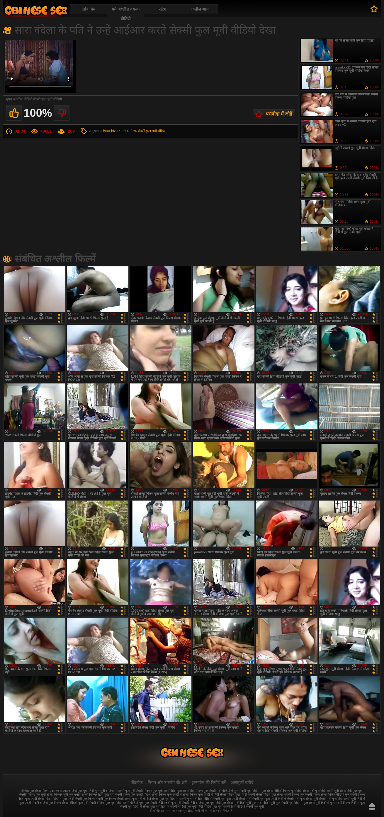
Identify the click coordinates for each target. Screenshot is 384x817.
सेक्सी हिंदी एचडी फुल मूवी (165, 802)
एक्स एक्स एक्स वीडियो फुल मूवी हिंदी (72, 790)
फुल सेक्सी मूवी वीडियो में (218, 790)
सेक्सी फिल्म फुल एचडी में (167, 794)
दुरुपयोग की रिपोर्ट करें (209, 782)
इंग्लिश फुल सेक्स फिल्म (35, 790)
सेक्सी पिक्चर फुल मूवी (32, 794)
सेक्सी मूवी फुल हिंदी (331, 798)
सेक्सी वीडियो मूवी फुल (136, 802)
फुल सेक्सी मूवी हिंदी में (247, 790)
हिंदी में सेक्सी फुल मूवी (146, 806)
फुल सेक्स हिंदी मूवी (35, 10)
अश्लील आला (199, 9)
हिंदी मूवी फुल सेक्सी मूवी (278, 802)
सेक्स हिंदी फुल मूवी (351, 790)
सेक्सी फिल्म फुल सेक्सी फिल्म (302, 794)
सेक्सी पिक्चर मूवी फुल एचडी (64, 794)
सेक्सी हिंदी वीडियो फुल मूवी (198, 802)
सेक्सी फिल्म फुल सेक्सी (269, 794)
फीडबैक (137, 782)
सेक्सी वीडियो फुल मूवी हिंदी (105, 802)
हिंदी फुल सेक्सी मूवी (227, 802)
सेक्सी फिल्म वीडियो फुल (335, 794)
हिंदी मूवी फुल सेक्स (251, 802)
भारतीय (124, 131)
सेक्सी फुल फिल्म (85, 798)
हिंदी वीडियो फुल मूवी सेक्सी (214, 806)
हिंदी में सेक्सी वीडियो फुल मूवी (179, 806)
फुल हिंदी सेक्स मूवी (302, 790)
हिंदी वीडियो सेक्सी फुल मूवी (247, 806)
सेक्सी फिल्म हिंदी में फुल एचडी (56, 798)
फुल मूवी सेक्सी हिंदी (164, 790)
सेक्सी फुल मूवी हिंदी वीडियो (195, 798)
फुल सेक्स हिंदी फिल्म (190, 790)
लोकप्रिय (88, 9)
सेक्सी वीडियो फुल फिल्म (46, 802)
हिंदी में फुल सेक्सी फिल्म (335, 802)
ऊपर (372, 806)
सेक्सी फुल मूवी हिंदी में (165, 798)
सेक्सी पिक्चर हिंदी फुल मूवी (97, 794)
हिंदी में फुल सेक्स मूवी (307, 802)
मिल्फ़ (133, 131)
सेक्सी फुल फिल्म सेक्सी (110, 798)
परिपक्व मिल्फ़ (109, 131)
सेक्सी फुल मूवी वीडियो (152, 131)
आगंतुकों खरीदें (242, 782)
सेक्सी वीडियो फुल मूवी (75, 802)
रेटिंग (162, 9)
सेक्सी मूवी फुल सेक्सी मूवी (302, 798)
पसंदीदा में (374, 8)
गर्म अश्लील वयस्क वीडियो (126, 14)
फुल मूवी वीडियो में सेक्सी (109, 790)
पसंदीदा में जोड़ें (279, 114)
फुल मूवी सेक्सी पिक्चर (138, 790)
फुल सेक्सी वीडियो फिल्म (275, 790)
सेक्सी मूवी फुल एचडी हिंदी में (269, 798)
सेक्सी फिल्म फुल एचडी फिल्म (132, 794)
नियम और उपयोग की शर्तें (167, 782)
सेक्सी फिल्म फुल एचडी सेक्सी (237, 794)
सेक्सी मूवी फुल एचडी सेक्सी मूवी (232, 798)
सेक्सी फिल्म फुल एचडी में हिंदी (201, 794)
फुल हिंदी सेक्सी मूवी (327, 790)
